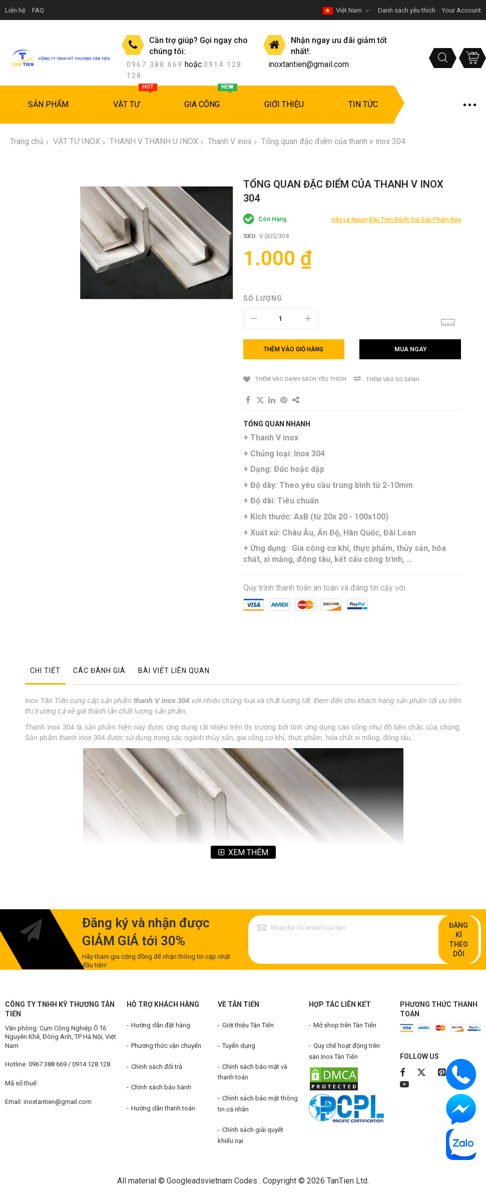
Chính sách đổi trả (156, 1066)
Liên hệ (15, 10)
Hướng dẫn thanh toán (163, 1108)
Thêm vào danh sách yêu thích (300, 379)
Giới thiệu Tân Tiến (248, 1025)
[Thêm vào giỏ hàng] (294, 349)
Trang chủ (27, 141)
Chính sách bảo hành (161, 1087)
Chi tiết (45, 671)
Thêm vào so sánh (392, 379)
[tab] (45, 673)
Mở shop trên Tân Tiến (344, 1025)
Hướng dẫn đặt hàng (160, 1025)
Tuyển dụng (238, 1045)
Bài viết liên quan (174, 671)
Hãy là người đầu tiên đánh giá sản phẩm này (396, 219)
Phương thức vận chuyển (166, 1045)
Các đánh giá (99, 671)
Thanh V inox (230, 141)
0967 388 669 (155, 64)
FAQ (38, 10)
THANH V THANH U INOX (154, 141)
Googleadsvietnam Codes (212, 1180)
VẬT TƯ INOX (76, 141)
